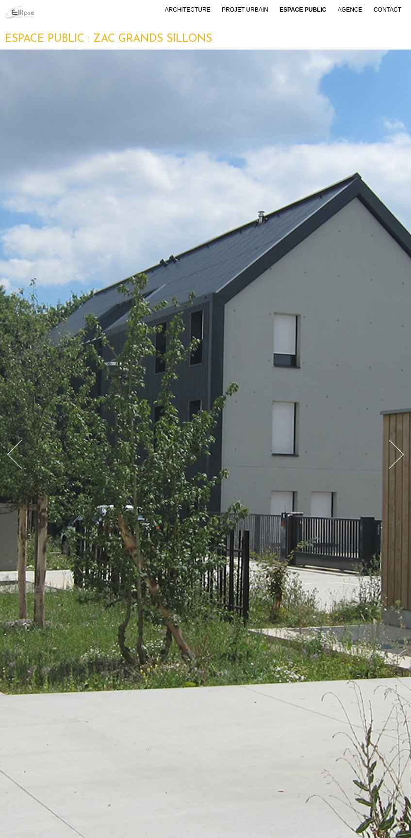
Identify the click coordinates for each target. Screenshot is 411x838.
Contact (387, 9)
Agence (350, 9)
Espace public (302, 9)
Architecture (188, 9)
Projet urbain (245, 9)
